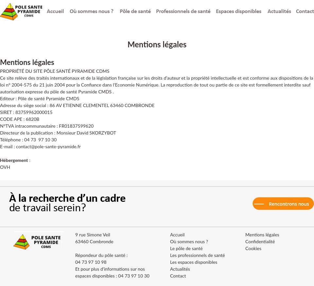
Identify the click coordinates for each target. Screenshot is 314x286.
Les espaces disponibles (193, 262)
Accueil (177, 234)
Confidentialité (260, 241)
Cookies (253, 248)
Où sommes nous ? (189, 241)
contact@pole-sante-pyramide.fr (48, 146)
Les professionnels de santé (197, 255)
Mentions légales (262, 234)
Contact (178, 275)
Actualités (180, 269)
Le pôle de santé (186, 248)
